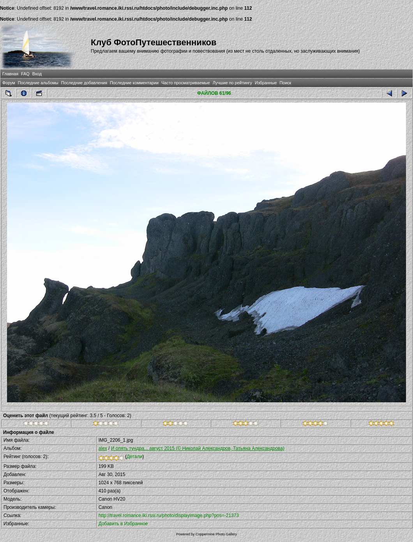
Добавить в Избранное (123, 523)
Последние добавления (84, 82)
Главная (10, 73)
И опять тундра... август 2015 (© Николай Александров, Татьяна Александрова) (197, 448)
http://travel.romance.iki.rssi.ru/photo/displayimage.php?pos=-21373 (169, 515)
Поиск (285, 82)
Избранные (266, 82)
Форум (8, 82)
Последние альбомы (38, 82)
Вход (37, 73)
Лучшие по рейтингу (232, 82)
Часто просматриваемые (185, 82)
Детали (134, 456)
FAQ (25, 73)
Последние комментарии (134, 82)
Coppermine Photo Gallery (216, 534)
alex (103, 448)
